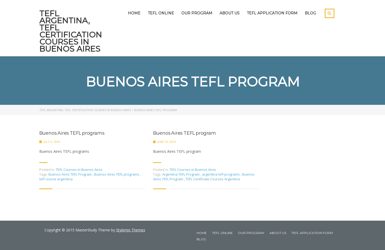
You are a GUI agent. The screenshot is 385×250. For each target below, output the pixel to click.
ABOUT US (230, 13)
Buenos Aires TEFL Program (70, 174)
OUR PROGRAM (196, 13)
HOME (134, 13)
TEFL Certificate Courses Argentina (213, 179)
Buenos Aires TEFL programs (72, 133)
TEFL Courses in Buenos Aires (79, 169)
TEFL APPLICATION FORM (272, 13)
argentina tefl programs (221, 174)
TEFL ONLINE (161, 13)
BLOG (310, 13)
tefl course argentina (56, 179)
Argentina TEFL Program (181, 174)
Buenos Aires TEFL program (184, 133)
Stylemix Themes (130, 229)
